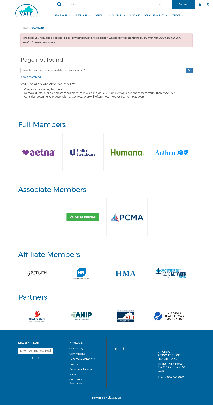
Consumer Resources (75, 381)
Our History (76, 348)
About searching (30, 76)
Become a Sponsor (81, 369)
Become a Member (81, 359)
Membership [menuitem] (81, 15)
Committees (77, 353)
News (72, 374)
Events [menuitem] (98, 15)
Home (24, 28)
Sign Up (36, 358)
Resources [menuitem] (158, 15)
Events (73, 364)
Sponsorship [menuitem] (116, 15)
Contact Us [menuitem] (177, 15)
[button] (189, 37)
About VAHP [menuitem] (61, 15)
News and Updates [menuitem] (140, 15)
